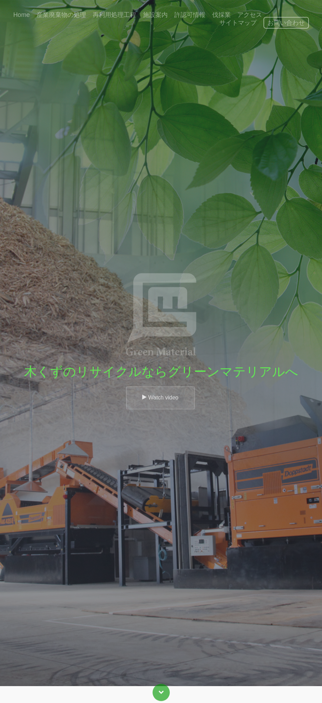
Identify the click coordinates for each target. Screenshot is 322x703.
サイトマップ (238, 22)
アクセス (249, 14)
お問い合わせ (286, 22)
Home (21, 14)
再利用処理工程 (114, 14)
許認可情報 (189, 14)
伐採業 (221, 14)
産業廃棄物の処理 (61, 14)
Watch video (160, 403)
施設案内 (155, 14)
